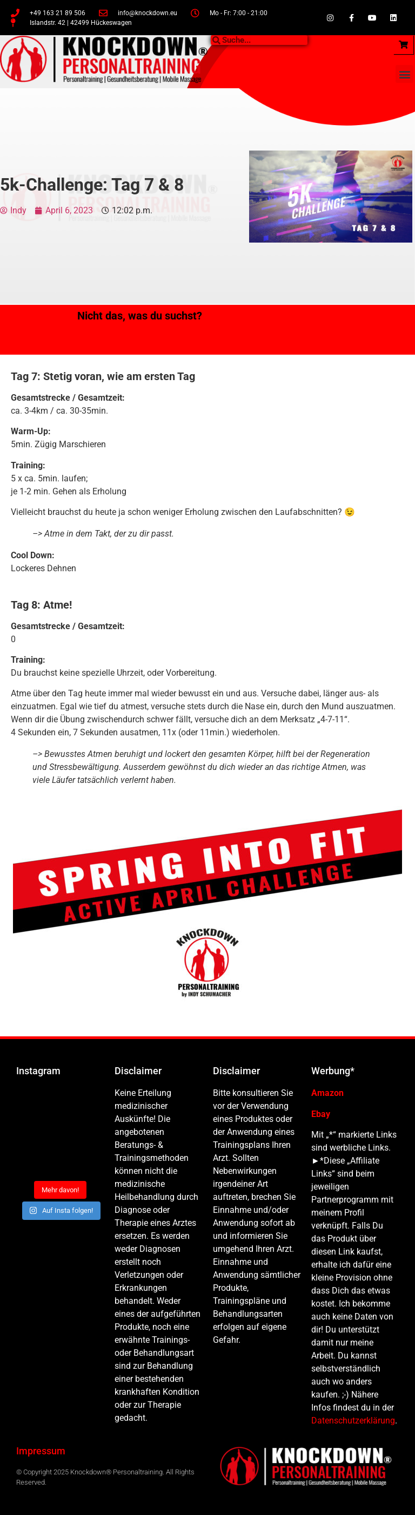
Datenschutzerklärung (353, 1420)
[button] (404, 74)
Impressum (40, 1451)
